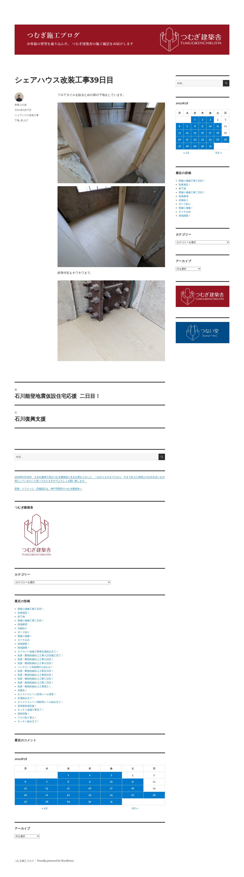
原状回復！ (24, 713)
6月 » (135, 808)
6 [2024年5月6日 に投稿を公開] (25, 781)
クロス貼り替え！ (27, 717)
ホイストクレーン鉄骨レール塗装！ (37, 694)
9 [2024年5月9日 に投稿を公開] (90, 781)
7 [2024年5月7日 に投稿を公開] (47, 781)
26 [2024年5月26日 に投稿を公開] (154, 795)
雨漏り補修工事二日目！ (31, 620)
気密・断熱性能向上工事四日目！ (36, 674)
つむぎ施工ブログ (24, 860)
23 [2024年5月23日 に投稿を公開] (89, 795)
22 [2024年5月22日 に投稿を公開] (68, 795)
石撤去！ (22, 690)
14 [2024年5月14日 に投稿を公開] (47, 788)
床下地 (21, 616)
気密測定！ (24, 612)
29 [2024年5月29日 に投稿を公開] (68, 801)
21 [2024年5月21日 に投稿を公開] (47, 795)
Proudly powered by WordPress (55, 860)
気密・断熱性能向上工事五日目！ (36, 671)
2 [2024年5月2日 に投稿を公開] (89, 775)
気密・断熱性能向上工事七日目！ (36, 659)
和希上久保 (21, 104)
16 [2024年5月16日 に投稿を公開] (89, 788)
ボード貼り (24, 632)
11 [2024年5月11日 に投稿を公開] (133, 781)
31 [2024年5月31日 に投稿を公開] (111, 801)
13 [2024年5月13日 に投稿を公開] (25, 788)
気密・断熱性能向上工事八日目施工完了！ (40, 655)
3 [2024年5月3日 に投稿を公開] (111, 775)
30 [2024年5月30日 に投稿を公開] (89, 801)
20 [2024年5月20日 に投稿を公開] (25, 795)
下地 (17, 120)
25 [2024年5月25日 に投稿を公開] (132, 795)
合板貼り (22, 628)
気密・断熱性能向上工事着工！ (34, 686)
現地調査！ (24, 643)
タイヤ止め (24, 639)
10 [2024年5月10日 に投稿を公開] (111, 781)
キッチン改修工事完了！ (31, 709)
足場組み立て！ (26, 698)
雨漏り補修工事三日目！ (31, 608)
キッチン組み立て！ (28, 721)
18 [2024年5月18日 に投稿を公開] (132, 788)
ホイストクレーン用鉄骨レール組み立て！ (40, 702)
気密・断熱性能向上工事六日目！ (36, 663)
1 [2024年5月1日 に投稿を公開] (68, 775)
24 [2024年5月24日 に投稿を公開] (111, 795)
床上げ (24, 120)
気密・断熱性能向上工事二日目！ (36, 682)
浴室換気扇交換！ (27, 705)
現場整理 (22, 624)
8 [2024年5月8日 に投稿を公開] (68, 781)
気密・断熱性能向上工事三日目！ (36, 678)
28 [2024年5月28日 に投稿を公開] (46, 801)
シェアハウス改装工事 (27, 115)
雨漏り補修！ (25, 636)
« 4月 (45, 808)
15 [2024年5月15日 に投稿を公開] (68, 788)
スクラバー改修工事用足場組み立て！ (38, 651)
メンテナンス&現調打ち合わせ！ (35, 667)
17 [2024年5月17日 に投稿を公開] (111, 788)
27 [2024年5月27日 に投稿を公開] (25, 801)
